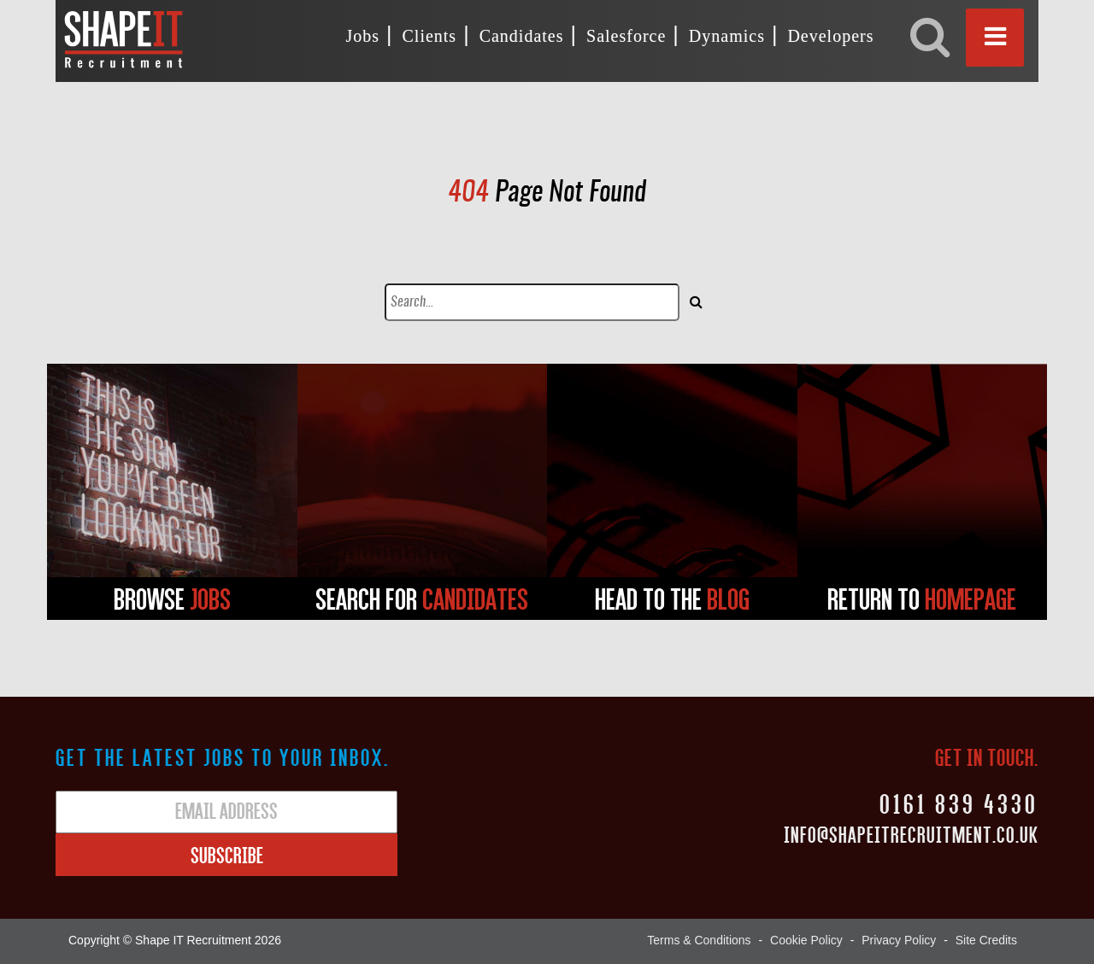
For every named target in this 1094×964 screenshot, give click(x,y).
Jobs (362, 35)
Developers (830, 35)
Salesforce (626, 35)
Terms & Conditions (698, 940)
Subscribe (227, 854)
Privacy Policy (899, 940)
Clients (429, 35)
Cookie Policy (806, 940)
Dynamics (727, 35)
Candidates (521, 35)
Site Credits (986, 940)
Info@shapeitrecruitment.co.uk (911, 834)
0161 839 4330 (958, 803)
